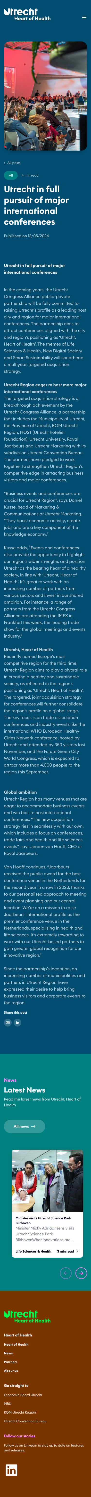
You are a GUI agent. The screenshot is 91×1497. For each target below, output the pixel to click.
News (8, 1353)
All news (24, 1126)
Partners (10, 1362)
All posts (12, 162)
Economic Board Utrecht (23, 1395)
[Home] (27, 14)
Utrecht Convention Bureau (25, 1421)
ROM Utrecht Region (20, 1412)
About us (11, 1370)
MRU (7, 1403)
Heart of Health (16, 1344)
